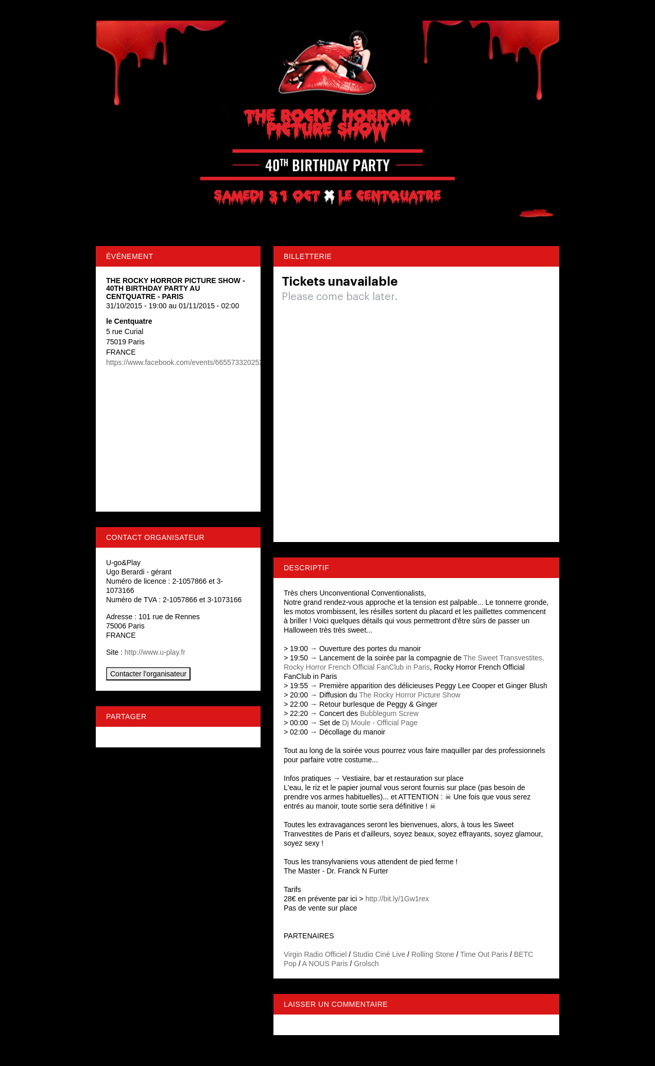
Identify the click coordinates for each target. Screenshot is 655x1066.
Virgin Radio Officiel (315, 954)
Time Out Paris (484, 954)
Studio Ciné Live (379, 954)
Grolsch (366, 963)
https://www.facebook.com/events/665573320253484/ (191, 362)
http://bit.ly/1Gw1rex (397, 899)
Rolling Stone (432, 954)
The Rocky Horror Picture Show (409, 695)
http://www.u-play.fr (155, 652)
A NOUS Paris (325, 963)
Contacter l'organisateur (148, 674)
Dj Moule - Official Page (380, 723)
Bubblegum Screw (389, 713)
